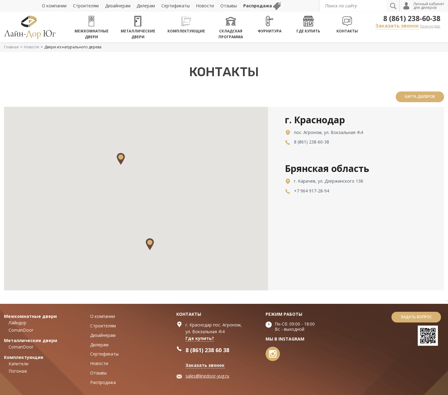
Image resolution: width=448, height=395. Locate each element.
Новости (31, 47)
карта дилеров (420, 96)
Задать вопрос (416, 316)
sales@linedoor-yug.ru (207, 376)
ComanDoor (21, 330)
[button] (150, 244)
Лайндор (17, 323)
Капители (18, 364)
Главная (11, 47)
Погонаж (18, 371)
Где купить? (199, 338)
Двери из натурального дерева (72, 47)
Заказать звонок (397, 25)
